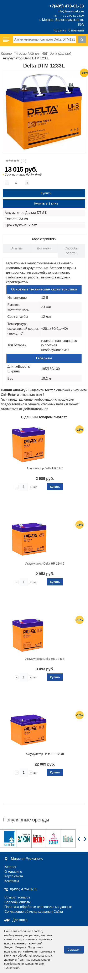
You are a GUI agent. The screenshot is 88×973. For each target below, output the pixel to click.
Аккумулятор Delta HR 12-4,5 (44, 563)
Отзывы (16, 248)
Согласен (74, 949)
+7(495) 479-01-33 (66, 6)
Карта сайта (13, 876)
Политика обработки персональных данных (38, 907)
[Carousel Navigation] (82, 841)
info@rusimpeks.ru (71, 11)
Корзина (60, 30)
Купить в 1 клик (46, 203)
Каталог (10, 867)
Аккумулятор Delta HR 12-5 (45, 468)
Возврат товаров (17, 897)
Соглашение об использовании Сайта (33, 911)
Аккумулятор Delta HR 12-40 (45, 754)
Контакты (11, 881)
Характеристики (44, 239)
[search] (82, 39)
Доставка (44, 248)
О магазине (13, 871)
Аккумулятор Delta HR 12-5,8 (44, 658)
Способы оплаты (71, 251)
